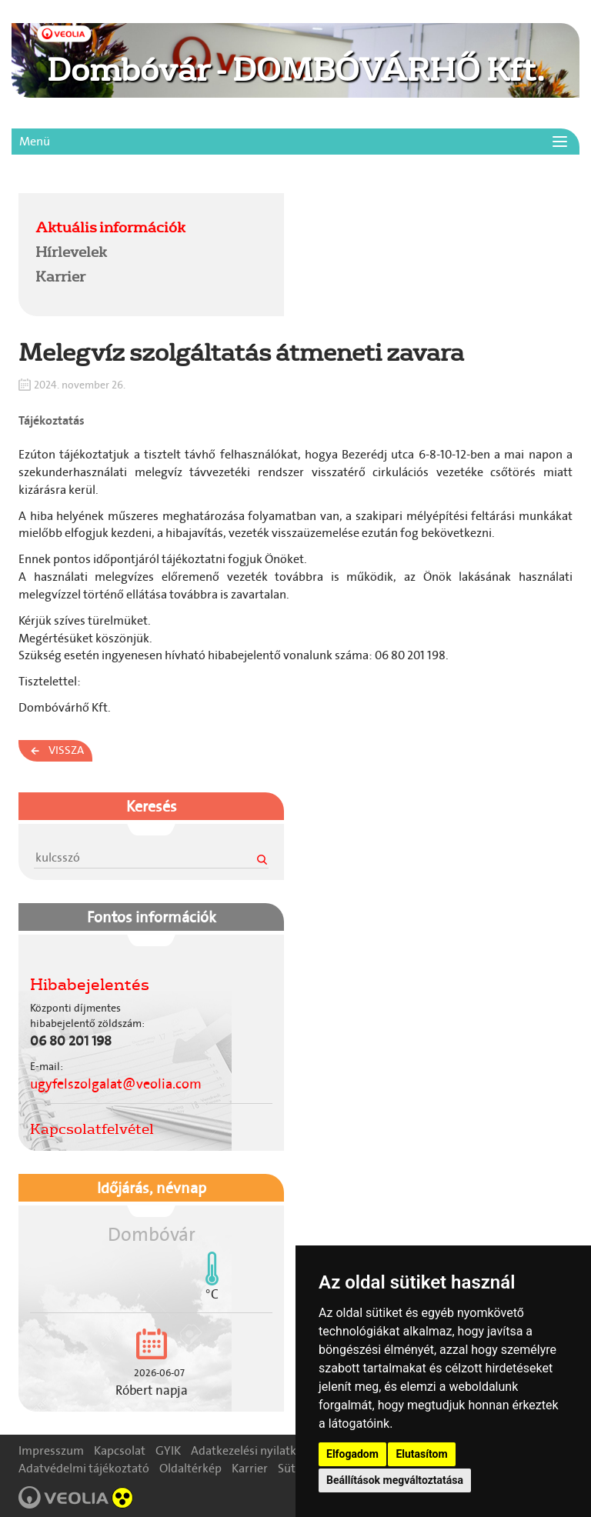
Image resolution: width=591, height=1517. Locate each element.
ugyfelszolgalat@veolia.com (116, 1084)
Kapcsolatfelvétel (92, 1128)
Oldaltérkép (190, 1468)
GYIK (168, 1450)
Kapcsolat (119, 1450)
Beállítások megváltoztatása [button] (394, 1480)
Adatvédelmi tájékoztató (83, 1468)
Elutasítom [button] (421, 1454)
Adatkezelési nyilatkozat (255, 1450)
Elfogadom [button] (352, 1454)
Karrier (60, 276)
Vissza (66, 750)
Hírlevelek (71, 251)
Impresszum (51, 1450)
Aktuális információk (110, 227)
